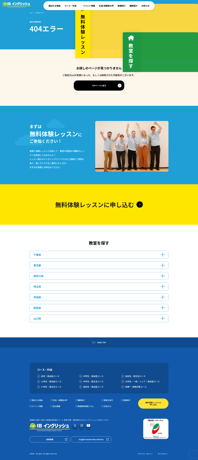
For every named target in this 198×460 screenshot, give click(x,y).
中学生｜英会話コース (93, 376)
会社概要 (58, 406)
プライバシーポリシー (145, 454)
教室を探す (109, 400)
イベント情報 (89, 5)
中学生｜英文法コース (93, 381)
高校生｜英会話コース (93, 386)
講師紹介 (134, 5)
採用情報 (50, 439)
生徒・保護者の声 (62, 400)
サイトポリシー (163, 454)
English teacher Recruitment (91, 439)
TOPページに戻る (99, 85)
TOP (31, 12)
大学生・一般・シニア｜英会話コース (142, 381)
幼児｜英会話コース (50, 376)
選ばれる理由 (54, 5)
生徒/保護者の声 (106, 5)
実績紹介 (122, 5)
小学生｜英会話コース (51, 381)
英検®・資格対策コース (135, 386)
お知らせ (145, 5)
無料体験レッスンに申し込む (153, 403)
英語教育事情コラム (87, 406)
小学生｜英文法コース (51, 386)
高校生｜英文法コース (135, 376)
